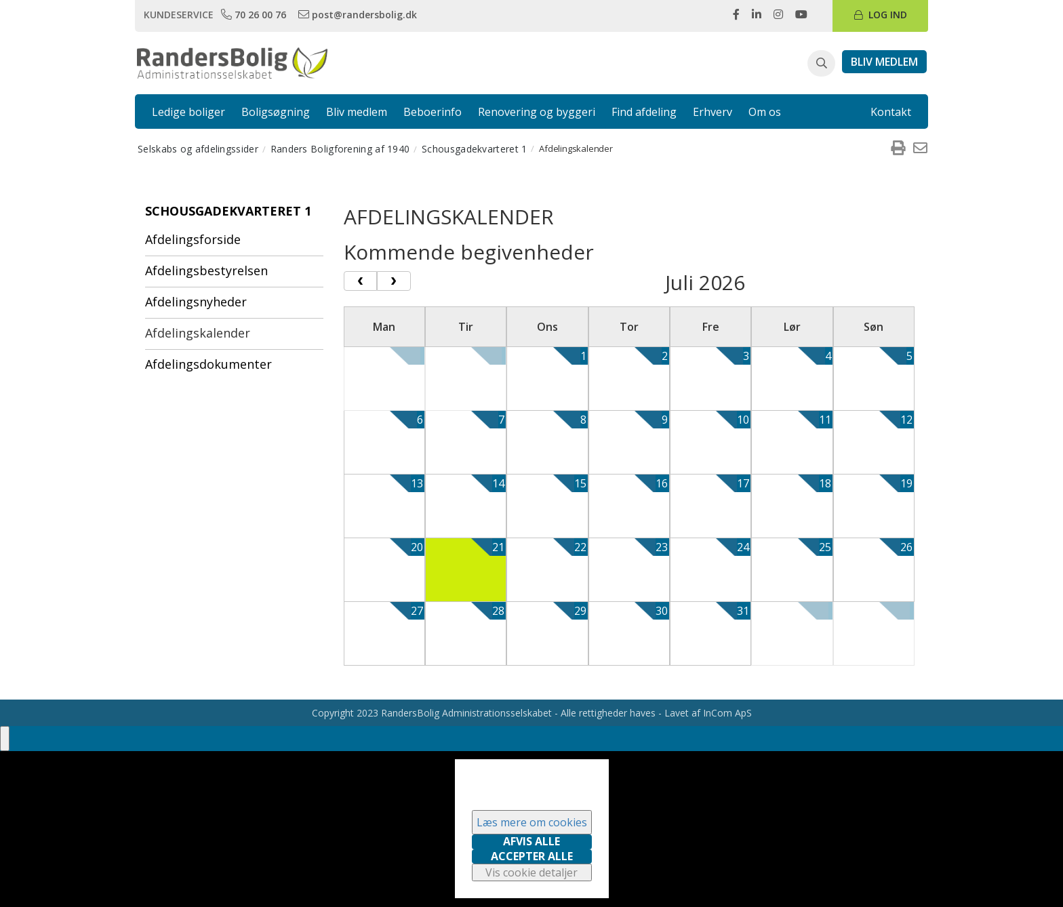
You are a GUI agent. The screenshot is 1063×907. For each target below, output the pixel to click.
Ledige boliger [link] (188, 111)
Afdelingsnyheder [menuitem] (196, 302)
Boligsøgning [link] (275, 111)
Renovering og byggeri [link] (536, 111)
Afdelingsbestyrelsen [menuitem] (206, 270)
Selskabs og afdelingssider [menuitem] (198, 148)
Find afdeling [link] (644, 111)
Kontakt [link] (890, 111)
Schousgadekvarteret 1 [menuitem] (474, 148)
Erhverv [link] (712, 111)
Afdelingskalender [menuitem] (197, 333)
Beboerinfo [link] (432, 111)
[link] (255, 14)
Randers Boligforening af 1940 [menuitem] (340, 148)
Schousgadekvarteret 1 (228, 211)
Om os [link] (764, 111)
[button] (821, 63)
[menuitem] (897, 148)
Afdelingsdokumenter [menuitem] (208, 364)
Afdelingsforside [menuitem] (193, 239)
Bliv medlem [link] (356, 111)
